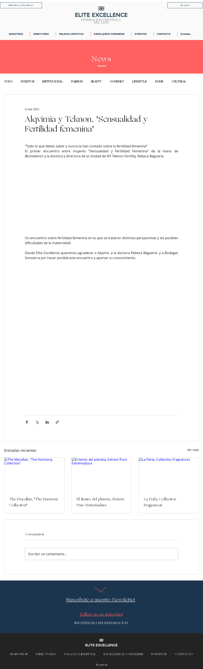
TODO (8, 81)
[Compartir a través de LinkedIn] (47, 422)
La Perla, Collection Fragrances (160, 502)
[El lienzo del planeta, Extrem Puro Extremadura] (102, 474)
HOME (159, 81)
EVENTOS (27, 81)
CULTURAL (179, 81)
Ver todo (193, 450)
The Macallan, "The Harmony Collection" (33, 502)
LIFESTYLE (139, 81)
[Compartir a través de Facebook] (27, 422)
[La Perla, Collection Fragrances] (169, 474)
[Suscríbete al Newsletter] (21, 5)
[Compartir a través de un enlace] (57, 422)
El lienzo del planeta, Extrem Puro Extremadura (100, 502)
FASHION (77, 81)
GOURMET (117, 81)
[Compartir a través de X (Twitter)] (37, 422)
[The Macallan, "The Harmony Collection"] (34, 474)
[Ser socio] (185, 5)
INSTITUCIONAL (52, 81)
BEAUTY (96, 81)
